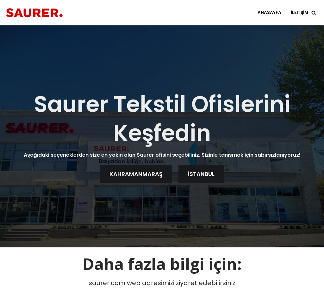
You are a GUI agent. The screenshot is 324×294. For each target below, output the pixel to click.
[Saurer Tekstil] (34, 13)
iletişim (299, 13)
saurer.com (107, 282)
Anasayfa (269, 13)
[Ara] (313, 12)
